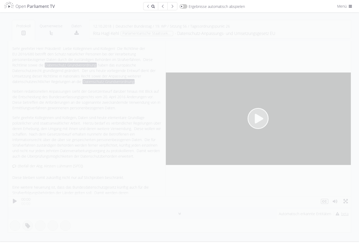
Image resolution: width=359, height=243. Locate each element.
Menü (345, 6)
